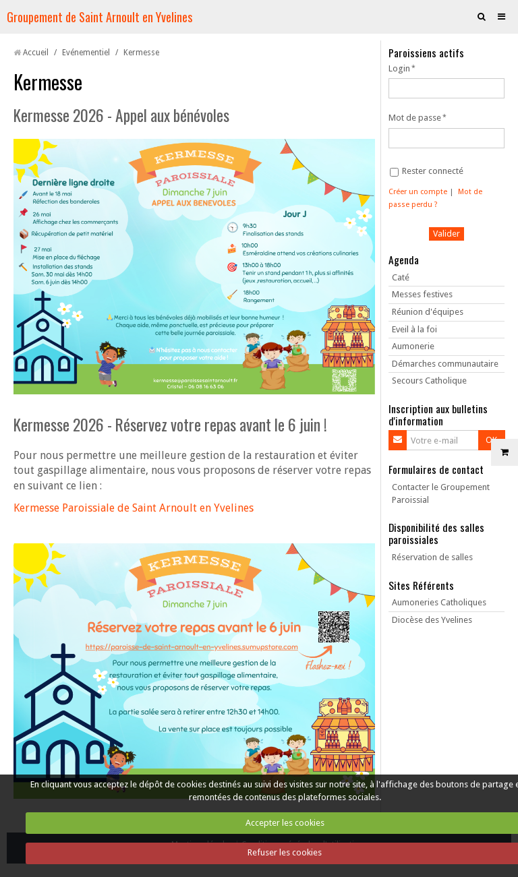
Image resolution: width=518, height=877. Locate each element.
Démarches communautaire (445, 364)
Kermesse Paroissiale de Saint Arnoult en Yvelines (133, 508)
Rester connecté (426, 171)
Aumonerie (413, 346)
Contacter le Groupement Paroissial (441, 493)
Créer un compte (417, 191)
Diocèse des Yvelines (432, 620)
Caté (400, 277)
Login (399, 68)
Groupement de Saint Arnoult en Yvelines (99, 16)
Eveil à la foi (414, 329)
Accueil (36, 52)
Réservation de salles (432, 557)
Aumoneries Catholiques (439, 602)
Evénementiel (86, 52)
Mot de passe (414, 118)
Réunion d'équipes (427, 312)
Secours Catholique (429, 380)
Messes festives (422, 294)
